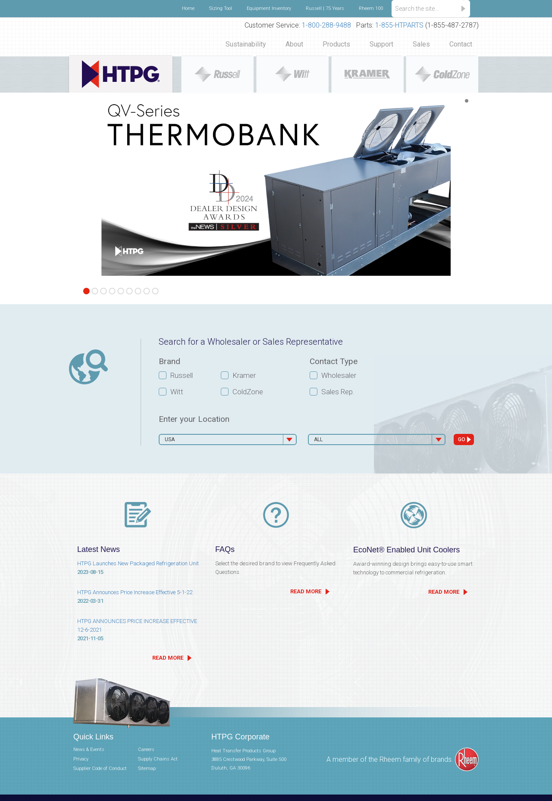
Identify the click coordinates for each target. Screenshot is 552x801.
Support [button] (381, 44)
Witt (176, 391)
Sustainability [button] (246, 44)
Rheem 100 (371, 8)
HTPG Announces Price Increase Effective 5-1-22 (138, 597)
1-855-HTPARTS (399, 25)
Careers (146, 749)
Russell (181, 375)
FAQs (225, 549)
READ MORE (167, 658)
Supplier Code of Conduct (100, 768)
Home (188, 8)
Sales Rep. (337, 391)
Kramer (244, 375)
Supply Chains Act (158, 759)
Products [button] (336, 44)
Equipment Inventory (269, 8)
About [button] (294, 44)
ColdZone (247, 391)
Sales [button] (421, 44)
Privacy (80, 759)
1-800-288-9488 (326, 25)
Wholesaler (338, 375)
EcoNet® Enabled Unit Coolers (406, 549)
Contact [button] (460, 44)
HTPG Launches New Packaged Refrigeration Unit (138, 568)
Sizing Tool (220, 8)
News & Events (88, 749)
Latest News (98, 549)
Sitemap (147, 768)
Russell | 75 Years (325, 8)
